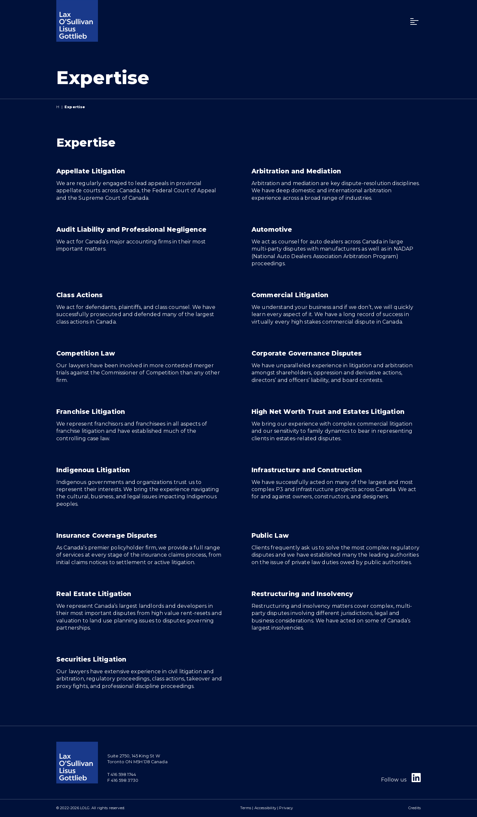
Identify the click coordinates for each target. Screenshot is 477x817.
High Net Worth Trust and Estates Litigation (328, 412)
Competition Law (85, 353)
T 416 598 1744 (121, 774)
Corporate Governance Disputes (307, 353)
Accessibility (265, 808)
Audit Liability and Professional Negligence (131, 229)
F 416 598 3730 (122, 780)
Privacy (286, 808)
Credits (414, 808)
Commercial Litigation (290, 295)
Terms (245, 808)
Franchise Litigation (90, 412)
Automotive (272, 229)
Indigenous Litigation (93, 470)
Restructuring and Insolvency (302, 594)
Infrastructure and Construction (307, 470)
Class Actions (79, 295)
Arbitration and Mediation (296, 171)
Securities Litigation (91, 659)
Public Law (270, 535)
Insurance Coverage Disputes (106, 535)
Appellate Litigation (90, 171)
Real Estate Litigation (93, 594)
